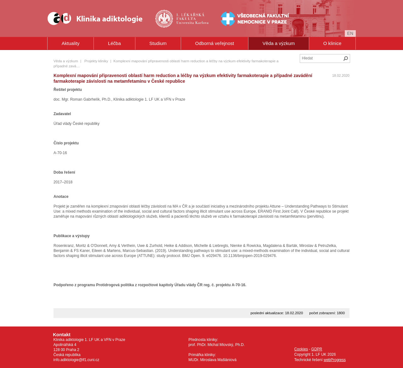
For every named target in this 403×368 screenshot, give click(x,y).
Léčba (114, 43)
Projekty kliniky (96, 61)
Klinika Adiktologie (99, 18)
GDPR (316, 349)
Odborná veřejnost (214, 43)
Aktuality (71, 43)
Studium (158, 43)
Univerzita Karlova (192, 28)
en (350, 33)
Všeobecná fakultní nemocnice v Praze (235, 18)
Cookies (301, 349)
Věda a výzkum (279, 43)
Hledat (345, 58)
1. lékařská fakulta (182, 18)
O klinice (332, 43)
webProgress (335, 360)
